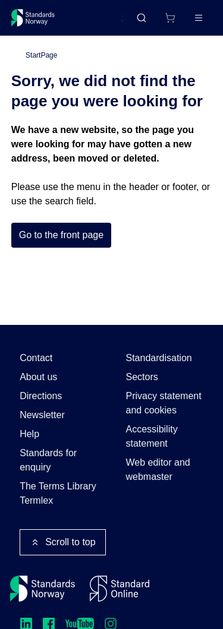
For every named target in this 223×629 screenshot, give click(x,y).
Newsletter (42, 415)
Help (29, 434)
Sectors (142, 377)
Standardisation (159, 358)
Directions (41, 396)
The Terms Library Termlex (58, 493)
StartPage (41, 55)
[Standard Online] (119, 588)
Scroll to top (62, 542)
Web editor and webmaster (158, 469)
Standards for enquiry (48, 460)
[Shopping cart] (170, 18)
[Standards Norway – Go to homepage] (33, 17)
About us (38, 377)
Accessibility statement (152, 436)
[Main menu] (199, 18)
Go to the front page (61, 235)
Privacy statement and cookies (164, 403)
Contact (36, 358)
